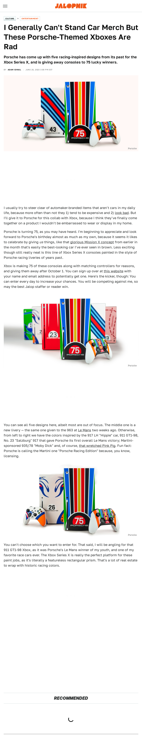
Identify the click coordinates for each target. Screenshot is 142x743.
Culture (9, 18)
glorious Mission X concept (92, 242)
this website (113, 271)
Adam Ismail (14, 69)
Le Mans (84, 430)
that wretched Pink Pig (97, 446)
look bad (122, 213)
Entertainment (30, 18)
